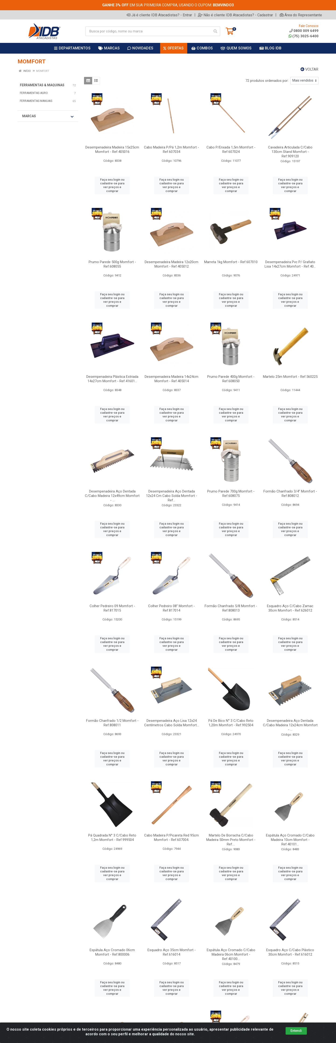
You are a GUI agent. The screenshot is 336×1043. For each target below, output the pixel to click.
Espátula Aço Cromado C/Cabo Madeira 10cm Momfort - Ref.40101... (290, 839)
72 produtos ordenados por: (266, 81)
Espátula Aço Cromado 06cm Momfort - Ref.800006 (112, 952)
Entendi (296, 1031)
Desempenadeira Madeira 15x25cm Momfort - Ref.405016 (112, 149)
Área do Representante (301, 15)
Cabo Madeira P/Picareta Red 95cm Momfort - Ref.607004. (171, 837)
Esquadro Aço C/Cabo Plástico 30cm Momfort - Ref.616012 (290, 952)
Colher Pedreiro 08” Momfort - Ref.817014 (171, 608)
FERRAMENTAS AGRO (34, 93)
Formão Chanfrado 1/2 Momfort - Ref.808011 (112, 723)
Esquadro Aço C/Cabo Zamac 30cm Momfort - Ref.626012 (290, 608)
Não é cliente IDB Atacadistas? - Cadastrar (235, 15)
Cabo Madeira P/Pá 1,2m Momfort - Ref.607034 (171, 149)
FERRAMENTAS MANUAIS (36, 101)
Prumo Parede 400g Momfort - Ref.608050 (231, 379)
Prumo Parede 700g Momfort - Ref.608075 (231, 493)
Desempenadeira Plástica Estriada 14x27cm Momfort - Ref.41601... (112, 379)
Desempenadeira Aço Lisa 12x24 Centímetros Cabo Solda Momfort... (171, 723)
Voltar (309, 69)
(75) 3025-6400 (303, 36)
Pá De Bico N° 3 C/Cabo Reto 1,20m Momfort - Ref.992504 (230, 723)
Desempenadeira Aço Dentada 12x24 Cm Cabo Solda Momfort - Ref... (171, 495)
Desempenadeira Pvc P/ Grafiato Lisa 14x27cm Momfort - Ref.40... (290, 264)
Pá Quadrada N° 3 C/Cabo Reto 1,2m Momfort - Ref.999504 (112, 837)
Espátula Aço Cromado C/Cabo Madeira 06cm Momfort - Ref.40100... (231, 954)
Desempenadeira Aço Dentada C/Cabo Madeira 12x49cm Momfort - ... (112, 495)
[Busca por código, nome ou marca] (148, 31)
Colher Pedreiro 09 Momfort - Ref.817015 (112, 608)
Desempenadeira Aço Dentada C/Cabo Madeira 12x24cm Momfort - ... (290, 725)
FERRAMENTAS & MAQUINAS (42, 85)
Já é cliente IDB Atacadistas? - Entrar (159, 15)
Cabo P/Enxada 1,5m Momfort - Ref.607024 (231, 149)
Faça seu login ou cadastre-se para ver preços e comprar (112, 185)
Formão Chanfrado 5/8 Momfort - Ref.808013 (231, 608)
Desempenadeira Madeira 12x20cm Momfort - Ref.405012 (171, 264)
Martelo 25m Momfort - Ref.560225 (290, 377)
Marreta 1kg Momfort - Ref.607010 (231, 262)
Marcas (48, 116)
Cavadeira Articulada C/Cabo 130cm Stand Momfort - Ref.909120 (290, 151)
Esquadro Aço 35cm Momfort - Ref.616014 (171, 952)
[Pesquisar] (215, 31)
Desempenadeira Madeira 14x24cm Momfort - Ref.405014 (171, 379)
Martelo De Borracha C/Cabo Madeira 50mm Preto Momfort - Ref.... (231, 839)
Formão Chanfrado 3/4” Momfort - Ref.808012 (290, 493)
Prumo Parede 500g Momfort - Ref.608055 (112, 264)
